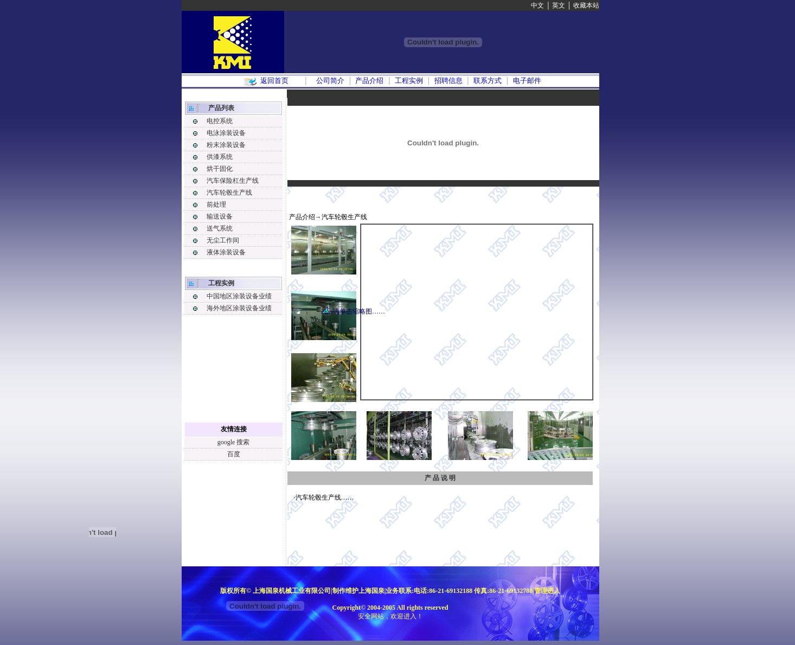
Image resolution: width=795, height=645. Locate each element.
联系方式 (487, 80)
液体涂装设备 (226, 252)
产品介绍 (369, 80)
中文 (537, 5)
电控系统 (220, 121)
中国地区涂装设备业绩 (239, 296)
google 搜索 (233, 442)
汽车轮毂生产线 (229, 192)
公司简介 (330, 80)
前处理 (216, 204)
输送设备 (220, 216)
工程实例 (409, 80)
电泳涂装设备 (226, 133)
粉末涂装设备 (226, 145)
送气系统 (220, 228)
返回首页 (274, 80)
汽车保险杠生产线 (233, 180)
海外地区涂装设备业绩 (239, 308)
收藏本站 (586, 5)
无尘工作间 (223, 240)
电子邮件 (527, 80)
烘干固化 (220, 169)
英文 (558, 5)
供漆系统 (220, 157)
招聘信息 (448, 80)
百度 (233, 454)
